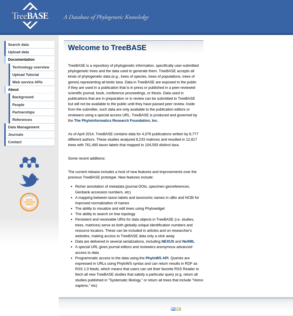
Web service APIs (27, 82)
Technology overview (30, 67)
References (22, 119)
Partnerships (23, 112)
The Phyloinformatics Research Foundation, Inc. (116, 120)
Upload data (18, 52)
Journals (15, 134)
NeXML (188, 241)
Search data (18, 44)
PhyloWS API (157, 258)
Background (23, 97)
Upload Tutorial (25, 74)
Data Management (23, 127)
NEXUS (167, 241)
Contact (15, 142)
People (18, 105)
